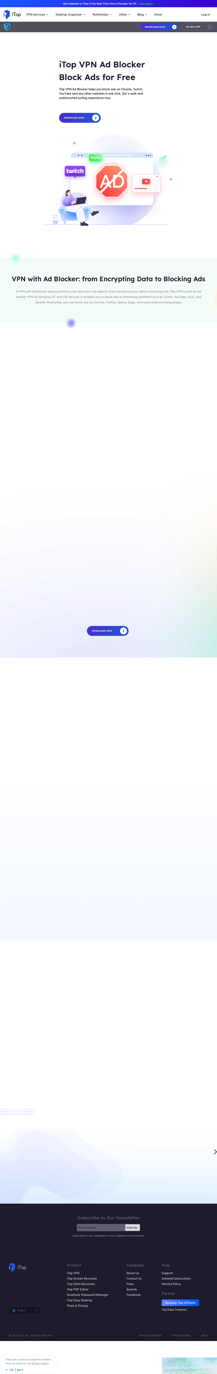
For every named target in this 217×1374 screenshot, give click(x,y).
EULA (204, 1335)
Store (158, 14)
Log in (205, 14)
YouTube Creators (174, 1309)
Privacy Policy (181, 1335)
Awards (131, 1289)
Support (167, 1273)
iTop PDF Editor (77, 1289)
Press (130, 1284)
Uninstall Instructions (176, 1278)
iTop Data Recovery (81, 1284)
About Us (132, 1273)
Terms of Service (150, 1335)
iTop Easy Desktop (79, 1300)
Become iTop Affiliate (180, 1303)
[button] (215, 1151)
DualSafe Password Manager (87, 1295)
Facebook (133, 1295)
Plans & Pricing (77, 1305)
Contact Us (134, 1278)
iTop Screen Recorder (82, 1278)
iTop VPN (73, 1273)
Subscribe (132, 1227)
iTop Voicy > (146, 3)
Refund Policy (171, 1284)
